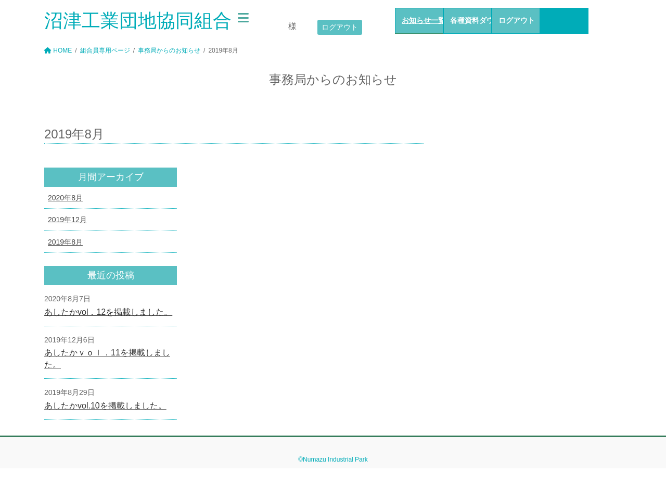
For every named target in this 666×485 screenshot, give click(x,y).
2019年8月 (65, 242)
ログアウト (340, 27)
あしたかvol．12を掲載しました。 (108, 312)
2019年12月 (67, 219)
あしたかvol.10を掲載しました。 (105, 405)
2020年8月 (65, 198)
